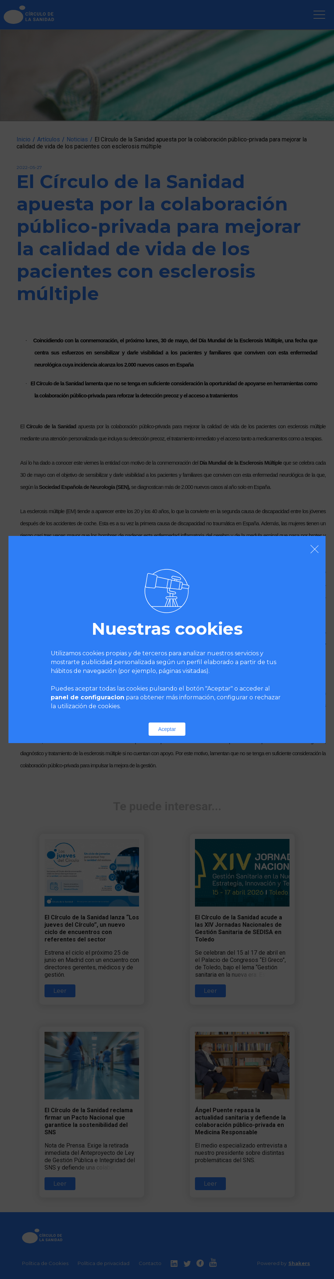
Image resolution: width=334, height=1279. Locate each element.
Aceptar (167, 729)
